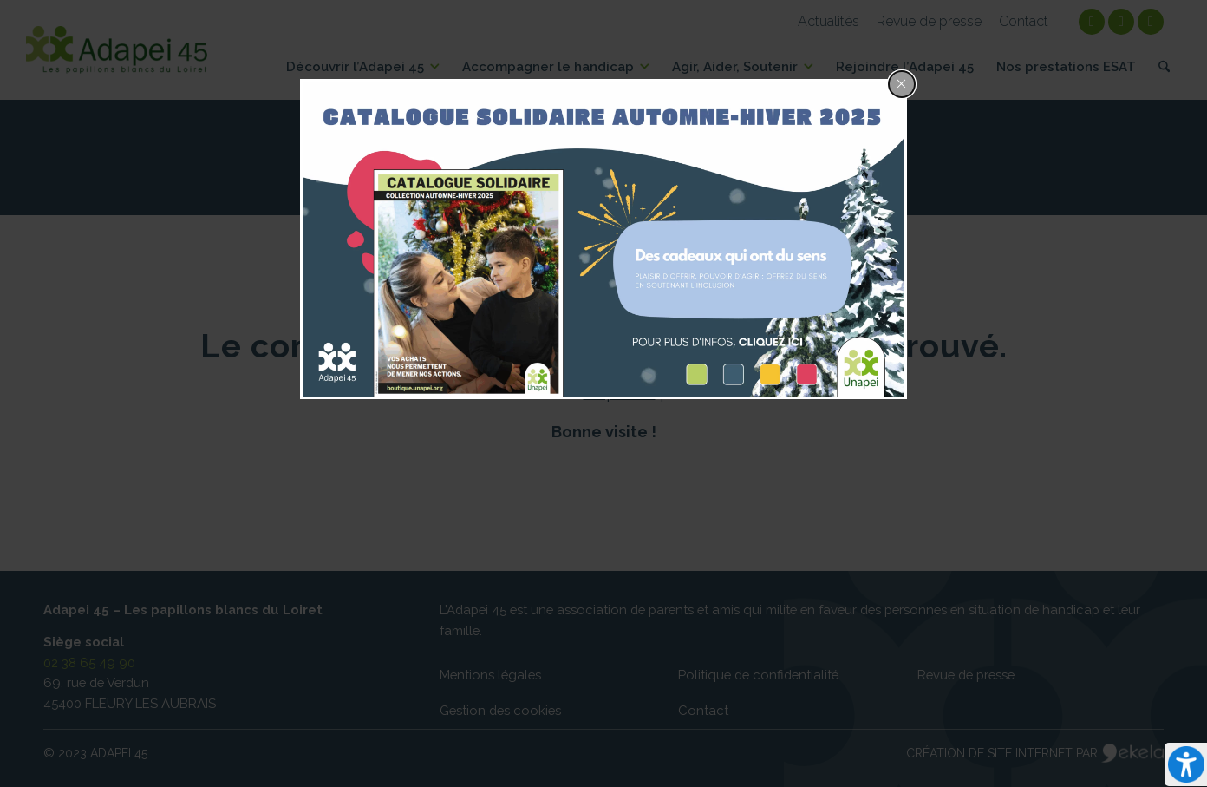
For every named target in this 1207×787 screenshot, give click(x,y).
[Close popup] (902, 84)
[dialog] (603, 239)
